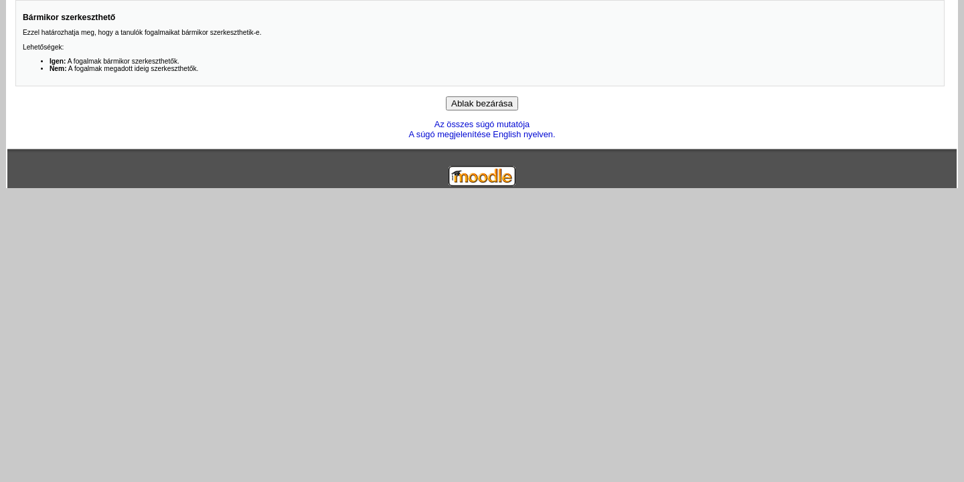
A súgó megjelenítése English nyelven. (481, 134)
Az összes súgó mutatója (482, 124)
